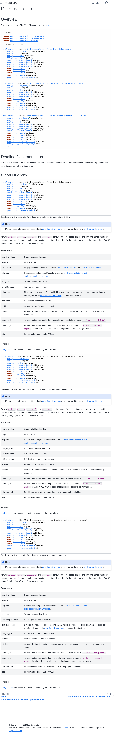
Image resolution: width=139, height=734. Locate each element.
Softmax (10, 199)
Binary (9, 150)
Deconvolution (13, 158)
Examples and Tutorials (12, 98)
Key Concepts (8, 69)
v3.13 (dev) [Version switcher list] (42, 2)
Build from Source (10, 51)
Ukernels (6, 113)
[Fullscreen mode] (125, 2)
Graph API (9, 273)
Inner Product (12, 235)
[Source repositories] (116, 3)
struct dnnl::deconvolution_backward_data (17, 165)
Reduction (11, 253)
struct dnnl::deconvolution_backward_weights (17, 174)
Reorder (10, 138)
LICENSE (85, 728)
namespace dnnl (11, 288)
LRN (9, 210)
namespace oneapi (12, 291)
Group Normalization (12, 222)
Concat (10, 142)
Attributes (11, 134)
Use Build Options (10, 55)
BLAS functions (11, 265)
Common (10, 131)
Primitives (9, 127)
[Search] (14, 27)
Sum (9, 146)
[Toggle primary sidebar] (32, 2)
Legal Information (36, 731)
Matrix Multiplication (12, 244)
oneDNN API (8, 123)
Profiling (8, 261)
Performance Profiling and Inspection (11, 103)
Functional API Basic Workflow (11, 74)
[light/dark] (130, 2)
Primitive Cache (11, 257)
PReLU (10, 207)
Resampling (11, 250)
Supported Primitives (11, 90)
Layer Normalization (12, 229)
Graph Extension (9, 94)
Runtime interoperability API (12, 278)
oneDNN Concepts (10, 86)
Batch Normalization (12, 215)
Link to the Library (10, 59)
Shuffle (10, 191)
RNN (9, 239)
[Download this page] (121, 3)
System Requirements (12, 47)
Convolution (11, 154)
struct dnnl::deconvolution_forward (17, 184)
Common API (10, 269)
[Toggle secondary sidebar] (134, 2)
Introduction (7, 37)
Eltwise (10, 195)
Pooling (10, 203)
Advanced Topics (10, 109)
